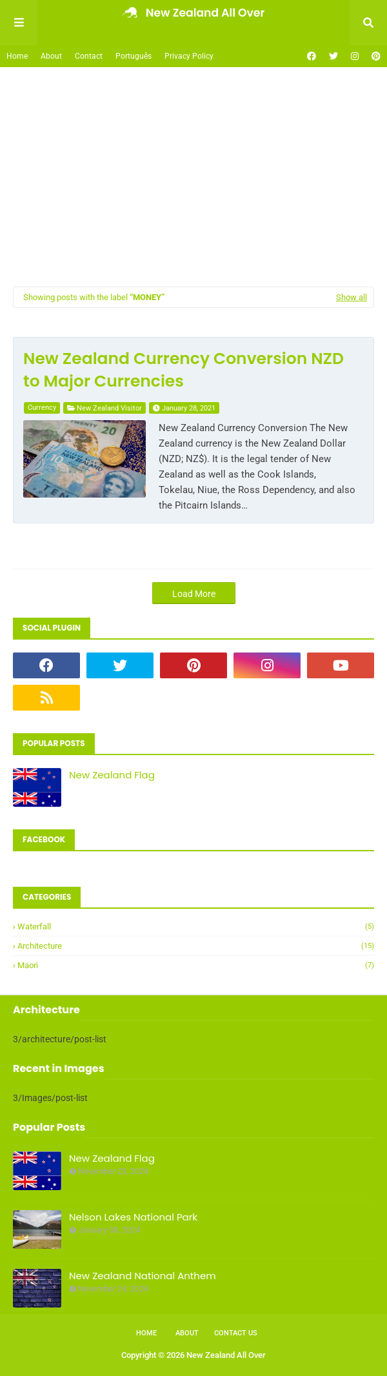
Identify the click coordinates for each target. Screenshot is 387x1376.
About (51, 56)
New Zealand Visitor (109, 408)
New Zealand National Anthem (142, 1275)
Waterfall (195, 926)
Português (133, 56)
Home (17, 56)
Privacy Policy (188, 56)
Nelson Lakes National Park (133, 1217)
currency (42, 407)
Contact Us (235, 1333)
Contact (89, 56)
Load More (193, 594)
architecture (195, 946)
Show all (351, 297)
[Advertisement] (193, 176)
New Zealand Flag (112, 775)
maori (195, 965)
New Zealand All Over (226, 1355)
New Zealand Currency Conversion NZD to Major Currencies (183, 369)
